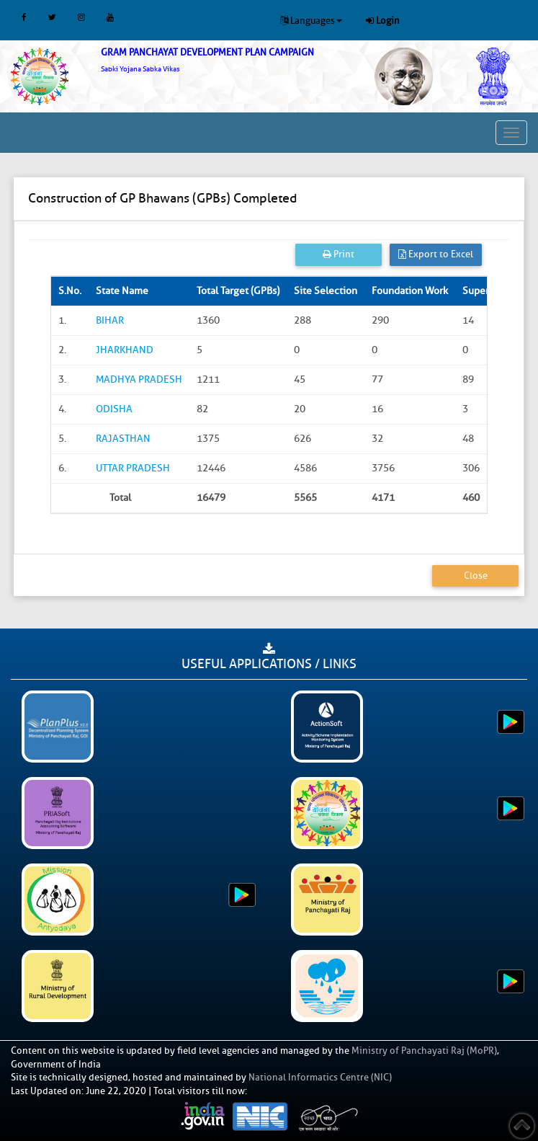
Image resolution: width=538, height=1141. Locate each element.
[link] (225, 60)
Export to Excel (435, 254)
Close (476, 575)
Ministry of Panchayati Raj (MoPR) (424, 1050)
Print (338, 254)
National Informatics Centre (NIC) (320, 1077)
